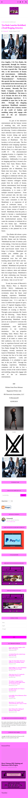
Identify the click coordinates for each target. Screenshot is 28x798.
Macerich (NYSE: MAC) (10, 22)
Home (2, 22)
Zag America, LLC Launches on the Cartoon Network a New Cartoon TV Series (18, 703)
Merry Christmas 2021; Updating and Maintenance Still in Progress (16, 709)
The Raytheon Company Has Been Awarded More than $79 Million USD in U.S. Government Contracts (17, 682)
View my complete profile (10, 521)
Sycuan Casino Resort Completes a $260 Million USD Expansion (17, 648)
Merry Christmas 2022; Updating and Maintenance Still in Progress (12, 764)
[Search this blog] (11, 495)
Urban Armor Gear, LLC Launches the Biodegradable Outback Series (16, 675)
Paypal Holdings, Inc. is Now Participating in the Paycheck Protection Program (17, 668)
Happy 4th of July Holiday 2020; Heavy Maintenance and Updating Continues (17, 661)
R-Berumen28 (9, 518)
